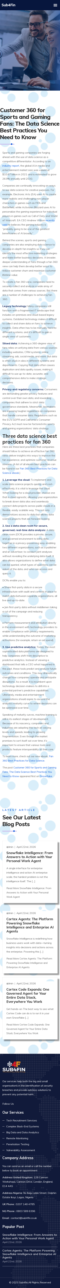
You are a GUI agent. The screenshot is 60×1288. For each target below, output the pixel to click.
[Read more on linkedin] (28, 1097)
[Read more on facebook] (18, 1097)
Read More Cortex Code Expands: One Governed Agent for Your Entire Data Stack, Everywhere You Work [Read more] (28, 1022)
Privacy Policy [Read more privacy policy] (16, 1282)
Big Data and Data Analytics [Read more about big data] (22, 1125)
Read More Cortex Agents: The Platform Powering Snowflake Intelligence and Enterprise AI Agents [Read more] (29, 956)
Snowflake (46, 771)
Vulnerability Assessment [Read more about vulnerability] (20, 1143)
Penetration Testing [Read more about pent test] (17, 1137)
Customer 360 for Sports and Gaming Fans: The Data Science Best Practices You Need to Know (29, 767)
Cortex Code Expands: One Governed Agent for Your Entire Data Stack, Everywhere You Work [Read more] (27, 989)
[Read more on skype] (33, 1097)
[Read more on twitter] (23, 1097)
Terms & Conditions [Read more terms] (41, 1282)
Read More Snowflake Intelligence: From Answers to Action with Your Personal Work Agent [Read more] (28, 886)
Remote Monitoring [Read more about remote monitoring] (17, 1131)
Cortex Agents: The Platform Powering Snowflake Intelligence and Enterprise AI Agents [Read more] (30, 918)
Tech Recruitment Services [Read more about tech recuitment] (21, 1113)
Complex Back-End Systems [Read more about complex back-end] (22, 1119)
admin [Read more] (10, 840)
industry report (10, 160)
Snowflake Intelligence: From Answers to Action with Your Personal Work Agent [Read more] (29, 850)
